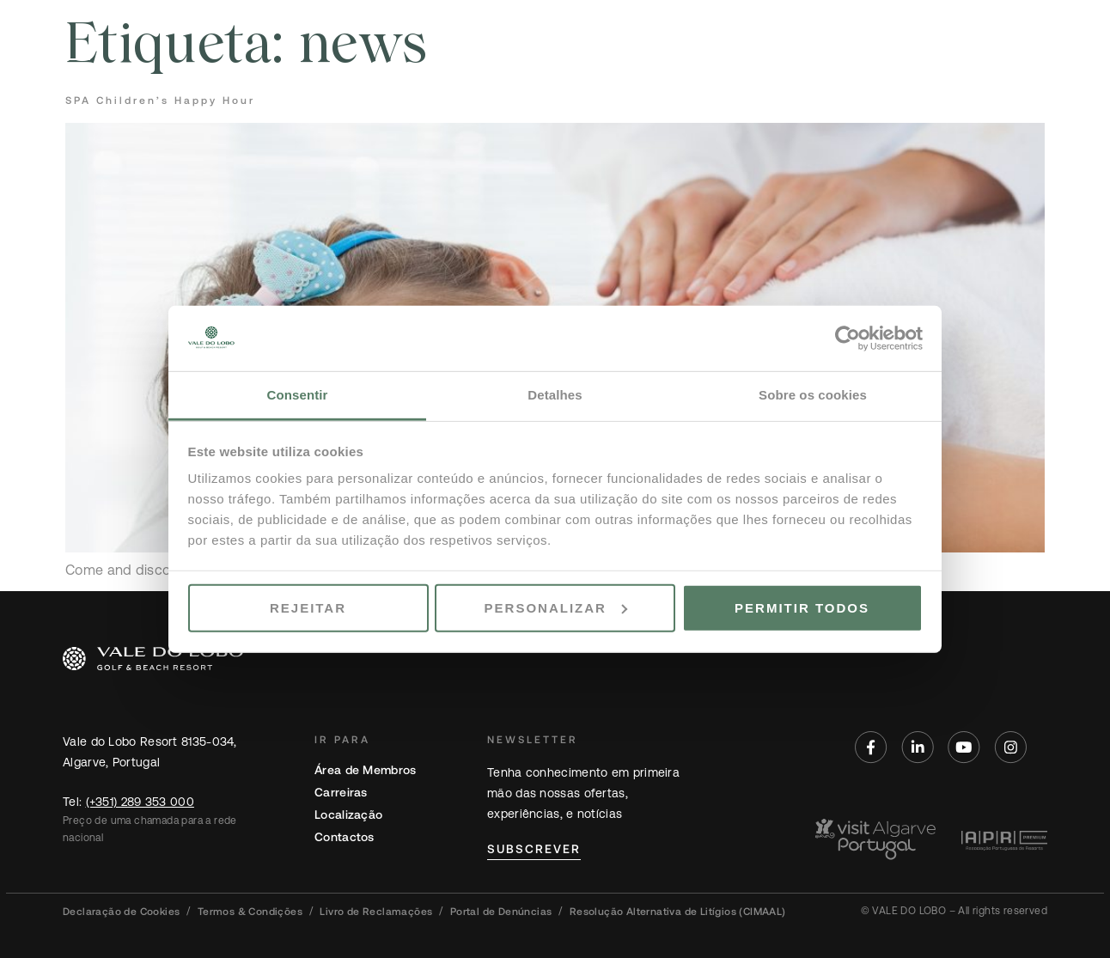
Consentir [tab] (297, 394)
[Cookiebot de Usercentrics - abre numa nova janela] (847, 338)
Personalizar (556, 608)
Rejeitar (308, 608)
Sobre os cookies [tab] (813, 394)
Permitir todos (802, 608)
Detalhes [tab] (555, 394)
